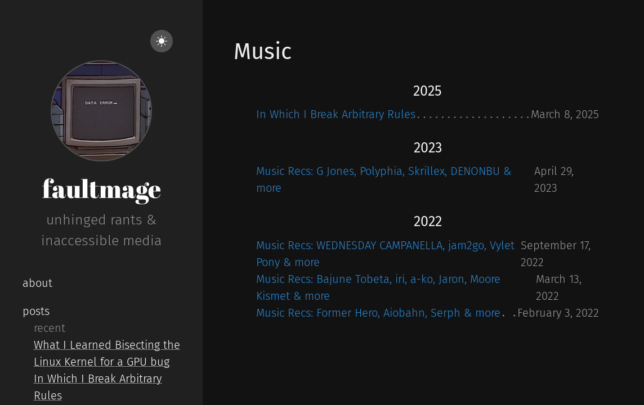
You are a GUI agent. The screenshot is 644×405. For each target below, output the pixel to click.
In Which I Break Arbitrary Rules (335, 114)
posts (36, 311)
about (37, 283)
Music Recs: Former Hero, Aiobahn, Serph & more (378, 313)
